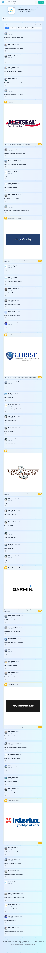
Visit (40, 144)
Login (41, 2)
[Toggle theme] (36, 2)
